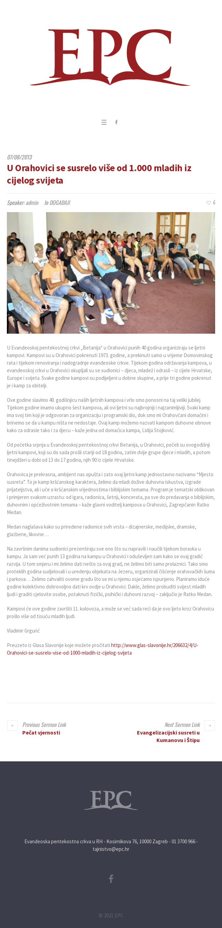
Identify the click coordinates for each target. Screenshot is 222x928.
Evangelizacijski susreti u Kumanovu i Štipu (168, 736)
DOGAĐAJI (59, 202)
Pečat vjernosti (41, 732)
